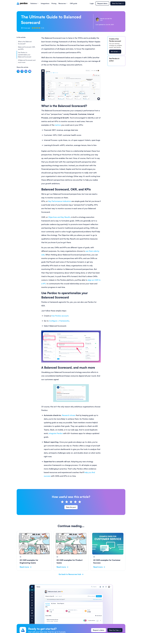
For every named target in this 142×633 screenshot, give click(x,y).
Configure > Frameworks (59, 321)
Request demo (102, 3)
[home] (22, 3)
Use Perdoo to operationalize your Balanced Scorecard (24, 55)
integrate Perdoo (56, 433)
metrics (58, 125)
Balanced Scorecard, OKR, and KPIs (26, 48)
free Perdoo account (59, 316)
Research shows (68, 415)
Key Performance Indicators (59, 201)
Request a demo (98, 630)
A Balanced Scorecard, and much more (26, 61)
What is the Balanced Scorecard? (25, 43)
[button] (34, 3)
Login (92, 3)
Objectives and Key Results (59, 217)
